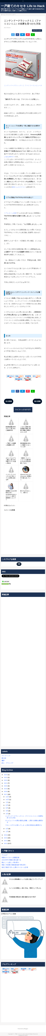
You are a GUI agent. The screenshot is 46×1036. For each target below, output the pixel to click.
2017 (5, 794)
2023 (5, 777)
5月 (7, 808)
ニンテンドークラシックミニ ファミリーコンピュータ (23, 85)
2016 (5, 835)
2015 (5, 838)
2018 (5, 791)
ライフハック (37, 30)
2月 (7, 828)
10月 (7, 799)
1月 (7, 831)
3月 (7, 813)
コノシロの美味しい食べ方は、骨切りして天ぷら (25, 888)
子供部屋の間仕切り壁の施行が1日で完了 (22, 897)
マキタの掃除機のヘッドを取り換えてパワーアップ (26, 879)
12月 (7, 797)
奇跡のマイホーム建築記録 (10, 857)
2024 (5, 774)
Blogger (26, 1028)
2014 (5, 840)
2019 (5, 788)
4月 (7, 811)
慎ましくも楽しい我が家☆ (10, 862)
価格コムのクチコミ (19, 187)
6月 (7, 805)
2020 (5, 786)
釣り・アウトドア (7, 763)
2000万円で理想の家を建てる (11, 860)
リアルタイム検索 (10, 213)
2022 (5, 780)
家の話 (4, 758)
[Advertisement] (23, 672)
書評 (3, 760)
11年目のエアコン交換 (8, 914)
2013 (5, 843)
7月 (7, 802)
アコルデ (4, 855)
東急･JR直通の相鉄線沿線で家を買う (14, 865)
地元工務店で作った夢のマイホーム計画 (15, 867)
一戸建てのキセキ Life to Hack (23, 6)
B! (22, 34)
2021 (5, 783)
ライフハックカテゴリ (23, 409)
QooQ (26, 1035)
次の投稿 (9, 401)
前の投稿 (37, 401)
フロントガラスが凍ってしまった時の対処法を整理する (23, 825)
